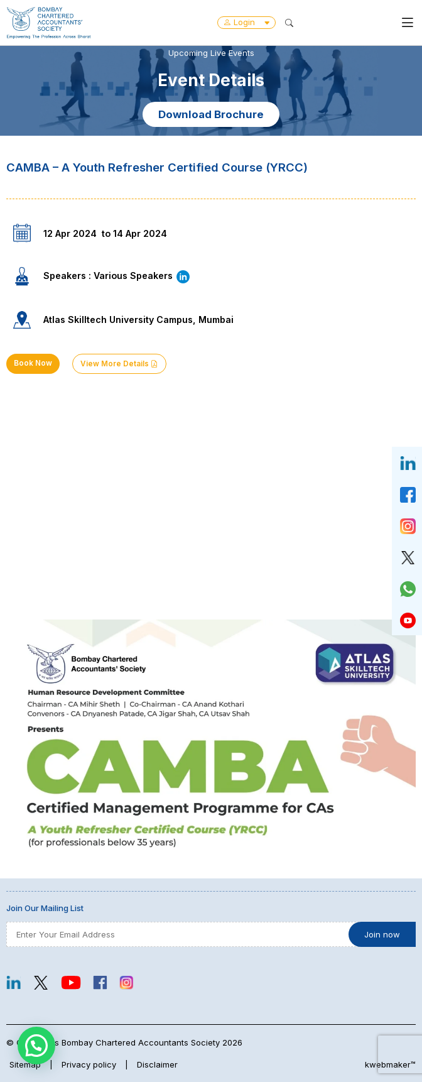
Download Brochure (211, 114)
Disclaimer (157, 1064)
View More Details (119, 363)
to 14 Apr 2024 (134, 233)
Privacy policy (89, 1064)
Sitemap (25, 1064)
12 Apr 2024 (70, 233)
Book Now (33, 363)
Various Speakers (142, 275)
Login (246, 22)
